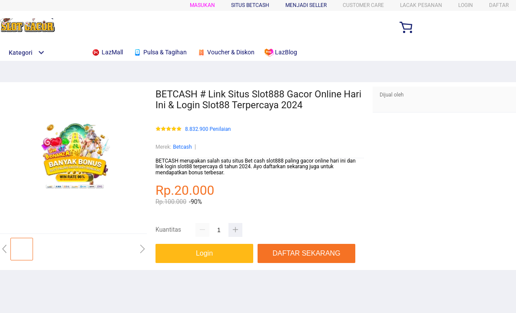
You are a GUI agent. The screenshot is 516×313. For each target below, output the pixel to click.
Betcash (182, 147)
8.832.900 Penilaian (208, 129)
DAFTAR (499, 5)
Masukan (202, 5)
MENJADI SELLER (306, 5)
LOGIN (465, 5)
